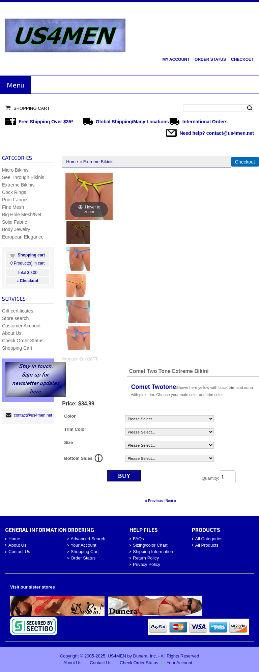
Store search (15, 318)
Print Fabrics (15, 199)
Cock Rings (14, 192)
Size (68, 442)
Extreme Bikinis (98, 161)
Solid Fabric (14, 222)
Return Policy (146, 558)
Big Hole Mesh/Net (21, 214)
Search (250, 108)
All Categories (209, 538)
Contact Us (19, 551)
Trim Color (75, 429)
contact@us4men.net (230, 133)
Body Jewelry (16, 229)
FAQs (138, 538)
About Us (12, 333)
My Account (176, 59)
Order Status (210, 59)
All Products (207, 545)
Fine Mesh (13, 207)
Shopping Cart (31, 108)
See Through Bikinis (23, 177)
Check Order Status (23, 340)
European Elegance (23, 237)
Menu (15, 85)
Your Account (83, 545)
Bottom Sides (78, 458)
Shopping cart (31, 255)
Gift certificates (17, 311)
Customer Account (21, 325)
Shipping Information (153, 551)
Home (72, 161)
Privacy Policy (146, 564)
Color (70, 416)
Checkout (242, 59)
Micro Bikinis (15, 170)
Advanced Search (88, 538)
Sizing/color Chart (150, 545)
